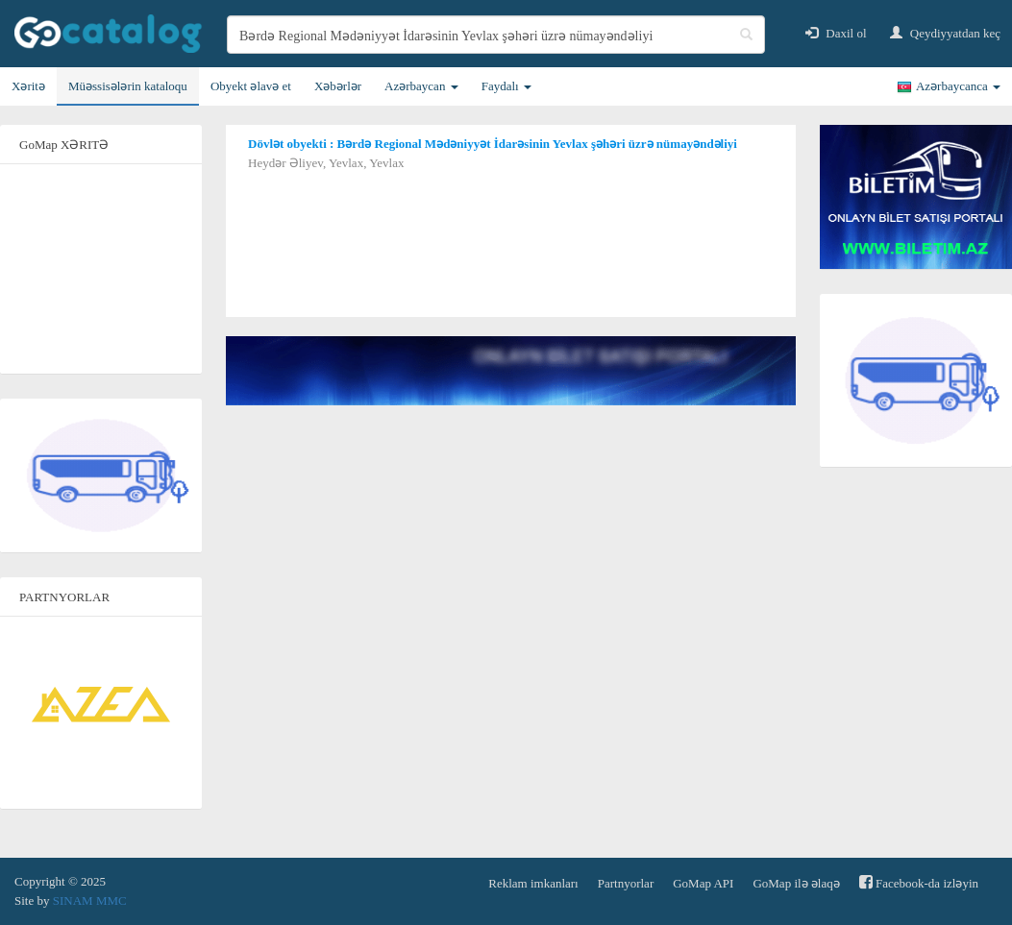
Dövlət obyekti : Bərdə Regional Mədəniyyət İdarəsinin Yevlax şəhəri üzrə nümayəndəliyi (492, 143)
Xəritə (28, 86)
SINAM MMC (90, 900)
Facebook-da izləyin (918, 882)
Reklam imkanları (533, 883)
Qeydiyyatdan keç (945, 33)
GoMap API (703, 883)
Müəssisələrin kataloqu (127, 86)
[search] (496, 34)
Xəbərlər (337, 86)
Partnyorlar (626, 883)
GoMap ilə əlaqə (796, 883)
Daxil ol (836, 33)
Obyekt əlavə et (250, 86)
